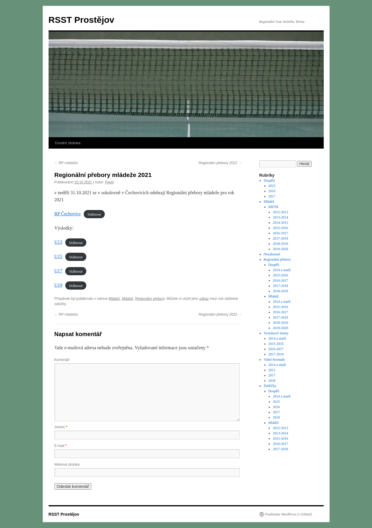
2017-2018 (280, 238)
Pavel (109, 182)
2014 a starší (282, 270)
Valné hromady (274, 359)
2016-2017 (280, 233)
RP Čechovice (67, 213)
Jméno (60, 427)
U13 (58, 242)
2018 (271, 381)
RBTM (273, 207)
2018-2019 (280, 244)
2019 (276, 417)
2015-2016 (280, 228)
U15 (58, 256)
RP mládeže (66, 163)
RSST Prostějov (81, 20)
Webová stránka (67, 464)
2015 (271, 186)
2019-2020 (280, 249)
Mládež (114, 299)
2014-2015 (280, 223)
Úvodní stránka (67, 143)
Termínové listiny (276, 333)
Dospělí (269, 180)
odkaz (204, 299)
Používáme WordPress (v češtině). (289, 514)
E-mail (60, 446)
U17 (58, 270)
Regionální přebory (150, 299)
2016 (271, 191)
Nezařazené (272, 254)
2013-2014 (280, 217)
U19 (58, 285)
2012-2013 (280, 212)
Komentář (62, 360)
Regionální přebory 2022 (220, 163)
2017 (271, 196)
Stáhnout (94, 214)
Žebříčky (270, 386)
